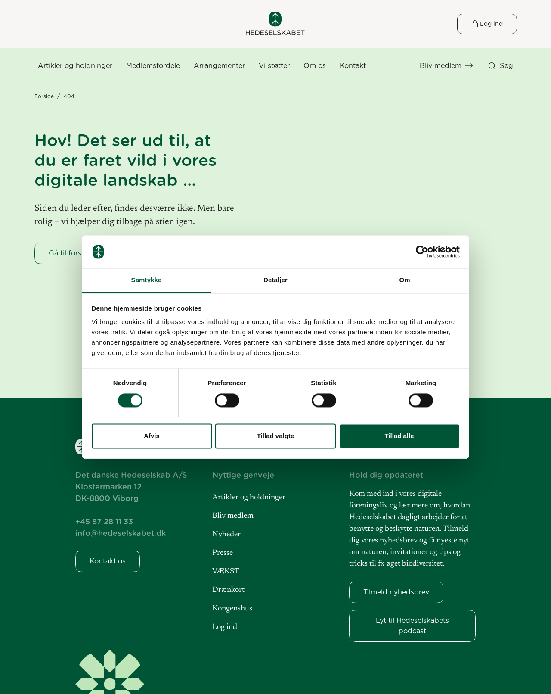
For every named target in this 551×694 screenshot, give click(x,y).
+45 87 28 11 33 (104, 521)
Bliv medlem (440, 66)
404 (69, 96)
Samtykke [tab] (146, 280)
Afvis (152, 436)
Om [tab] (404, 280)
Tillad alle (399, 436)
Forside (44, 96)
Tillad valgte (275, 436)
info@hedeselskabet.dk (120, 533)
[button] (314, 66)
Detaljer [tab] (275, 280)
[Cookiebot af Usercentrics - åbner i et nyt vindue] (422, 251)
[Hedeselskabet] (275, 23)
